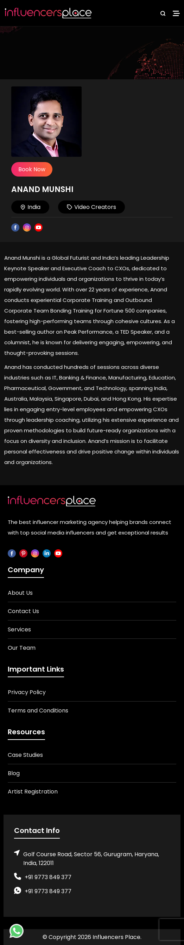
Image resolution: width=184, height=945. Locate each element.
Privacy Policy (27, 692)
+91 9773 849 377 (48, 877)
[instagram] (35, 553)
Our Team (22, 648)
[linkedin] (47, 553)
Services (19, 629)
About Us (20, 593)
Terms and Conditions (38, 710)
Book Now (31, 169)
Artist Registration (33, 792)
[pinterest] (23, 553)
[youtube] (58, 553)
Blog (14, 773)
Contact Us (23, 611)
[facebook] (12, 553)
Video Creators (91, 207)
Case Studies (25, 755)
